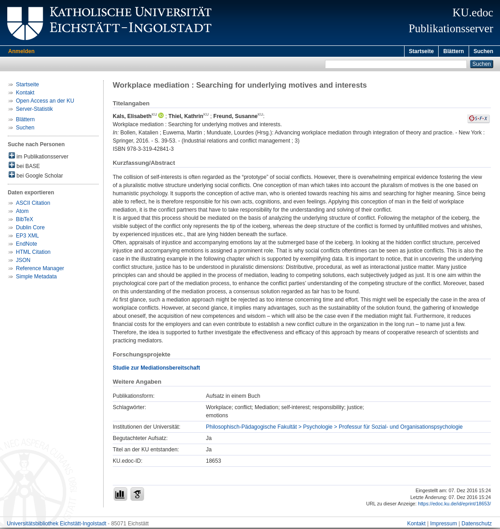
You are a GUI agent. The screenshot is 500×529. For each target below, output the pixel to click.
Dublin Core (30, 229)
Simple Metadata (36, 278)
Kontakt (25, 94)
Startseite (421, 51)
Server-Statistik (34, 110)
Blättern (453, 51)
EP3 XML (27, 237)
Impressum (443, 525)
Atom (22, 212)
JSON (23, 261)
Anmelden (21, 51)
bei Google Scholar (36, 176)
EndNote (26, 245)
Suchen (483, 51)
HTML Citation (33, 253)
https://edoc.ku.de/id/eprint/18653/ (454, 505)
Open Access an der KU (45, 102)
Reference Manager (40, 270)
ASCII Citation (33, 204)
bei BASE (24, 167)
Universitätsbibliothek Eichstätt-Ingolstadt (56, 525)
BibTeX (24, 221)
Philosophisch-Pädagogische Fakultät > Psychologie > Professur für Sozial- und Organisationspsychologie (334, 428)
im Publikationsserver (38, 157)
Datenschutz (476, 525)
